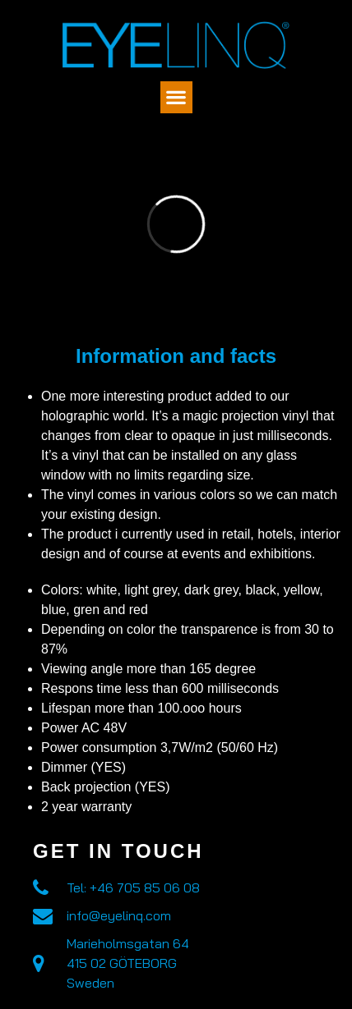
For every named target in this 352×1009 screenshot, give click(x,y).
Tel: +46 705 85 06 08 (133, 887)
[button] (176, 97)
